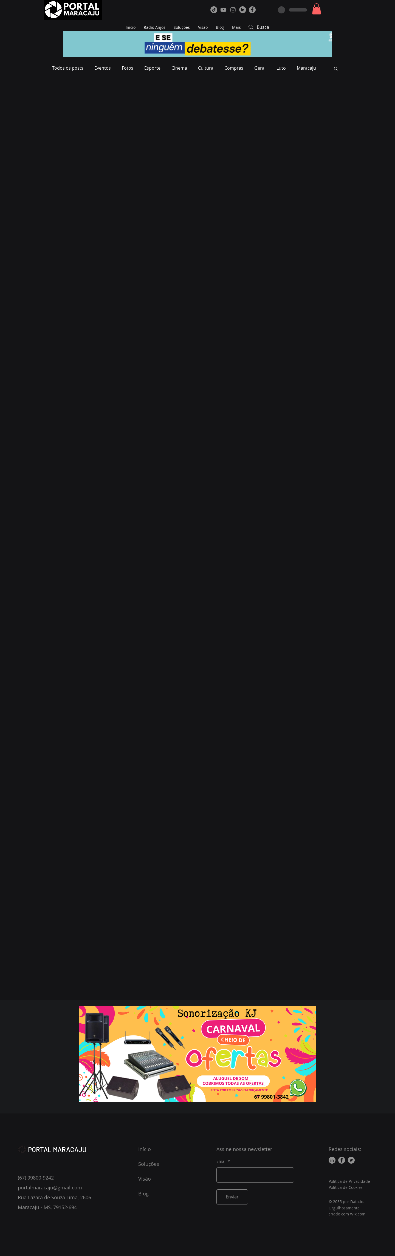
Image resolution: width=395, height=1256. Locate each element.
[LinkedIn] (242, 9)
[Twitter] (351, 1160)
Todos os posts (67, 68)
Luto (281, 68)
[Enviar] (232, 1196)
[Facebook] (252, 9)
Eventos (102, 68)
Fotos (127, 68)
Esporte (152, 68)
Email (221, 1161)
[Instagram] (233, 9)
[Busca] (289, 27)
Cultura (205, 68)
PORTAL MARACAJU (57, 1149)
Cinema (179, 68)
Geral (260, 68)
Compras (233, 68)
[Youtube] (223, 9)
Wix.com (357, 1214)
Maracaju (306, 68)
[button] (316, 9)
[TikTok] (213, 9)
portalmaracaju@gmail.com (50, 1187)
